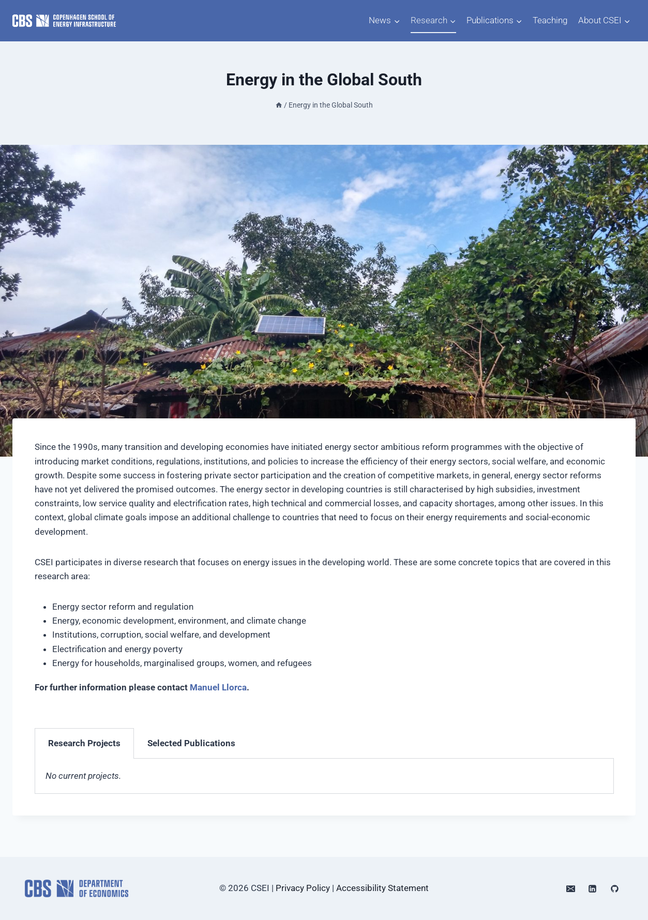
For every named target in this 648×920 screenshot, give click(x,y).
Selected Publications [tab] (191, 743)
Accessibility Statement (382, 888)
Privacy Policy (303, 888)
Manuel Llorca (218, 687)
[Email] (570, 888)
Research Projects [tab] (84, 743)
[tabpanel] (324, 776)
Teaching (550, 20)
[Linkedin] (592, 888)
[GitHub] (614, 888)
